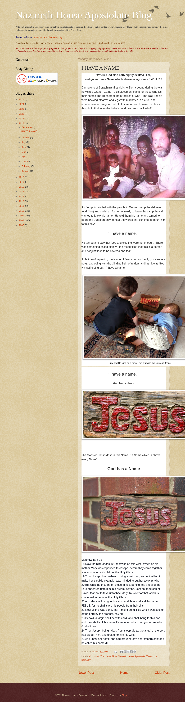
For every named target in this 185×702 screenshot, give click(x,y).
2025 (21, 99)
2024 (21, 104)
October (26, 137)
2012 (21, 201)
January (26, 171)
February (26, 166)
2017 (21, 177)
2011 (21, 206)
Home (124, 672)
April (24, 156)
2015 (21, 187)
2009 (21, 215)
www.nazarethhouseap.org (48, 37)
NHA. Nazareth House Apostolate (128, 656)
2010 (21, 210)
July (24, 142)
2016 (21, 182)
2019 (21, 118)
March (25, 161)
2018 (21, 123)
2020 (21, 113)
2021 (21, 109)
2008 (21, 220)
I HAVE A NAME (29, 131)
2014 (21, 191)
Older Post (162, 672)
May (24, 151)
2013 (21, 196)
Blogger (125, 695)
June (24, 147)
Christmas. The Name (100, 656)
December (27, 127)
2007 (21, 225)
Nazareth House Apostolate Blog (84, 15)
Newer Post (86, 672)
